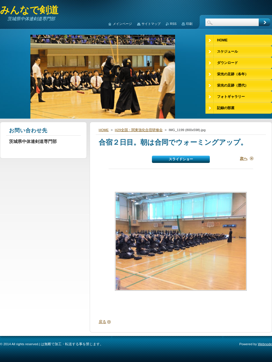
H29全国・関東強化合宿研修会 (139, 130)
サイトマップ (151, 23)
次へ (243, 158)
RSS (173, 23)
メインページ (122, 23)
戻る (102, 321)
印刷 (189, 23)
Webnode (265, 344)
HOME (104, 130)
